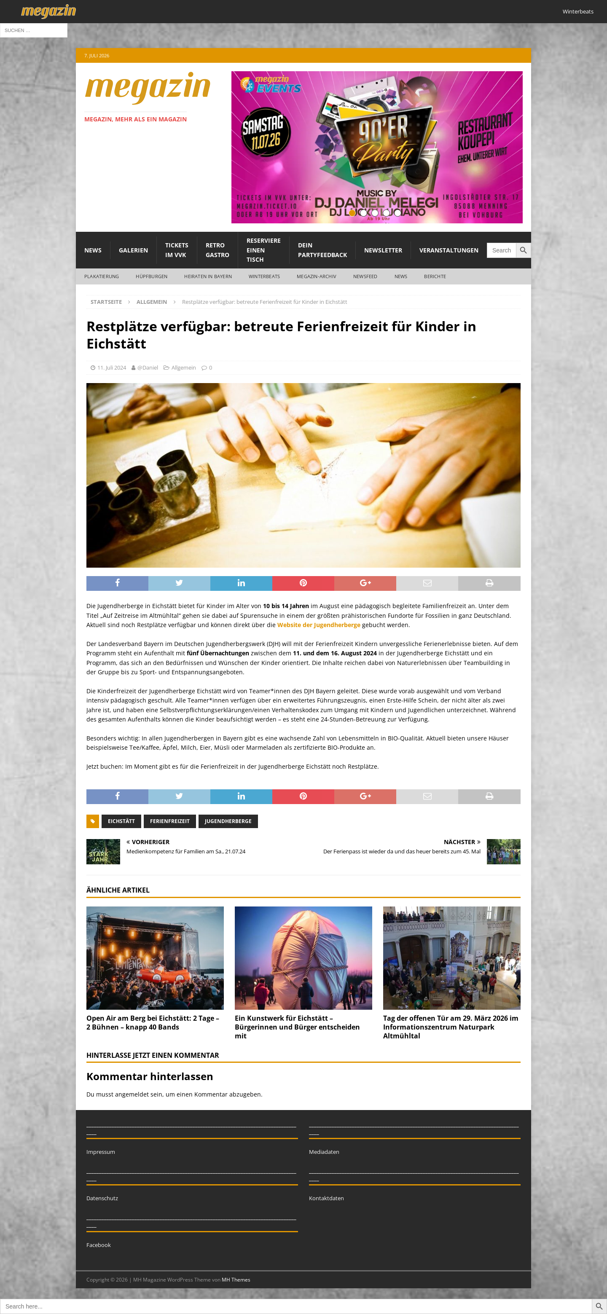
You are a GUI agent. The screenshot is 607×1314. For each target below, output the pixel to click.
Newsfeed (365, 276)
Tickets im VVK (176, 249)
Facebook (98, 1245)
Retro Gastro (217, 249)
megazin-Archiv (316, 276)
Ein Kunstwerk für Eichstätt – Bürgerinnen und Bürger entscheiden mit (297, 1027)
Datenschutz (102, 1198)
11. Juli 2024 (111, 367)
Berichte (435, 276)
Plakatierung (101, 276)
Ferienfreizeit (170, 821)
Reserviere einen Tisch (264, 249)
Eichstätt (121, 821)
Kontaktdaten (326, 1198)
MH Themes (236, 1279)
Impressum (100, 1152)
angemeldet (132, 1094)
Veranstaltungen (448, 250)
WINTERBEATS (264, 276)
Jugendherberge (228, 821)
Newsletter (383, 250)
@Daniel (147, 367)
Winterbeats (578, 11)
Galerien (133, 250)
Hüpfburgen (151, 276)
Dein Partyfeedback (322, 249)
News (93, 250)
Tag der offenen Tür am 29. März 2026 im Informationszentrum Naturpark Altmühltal (450, 1027)
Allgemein (184, 367)
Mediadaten (324, 1152)
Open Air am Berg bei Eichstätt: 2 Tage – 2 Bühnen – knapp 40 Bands (152, 1023)
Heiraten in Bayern (208, 276)
